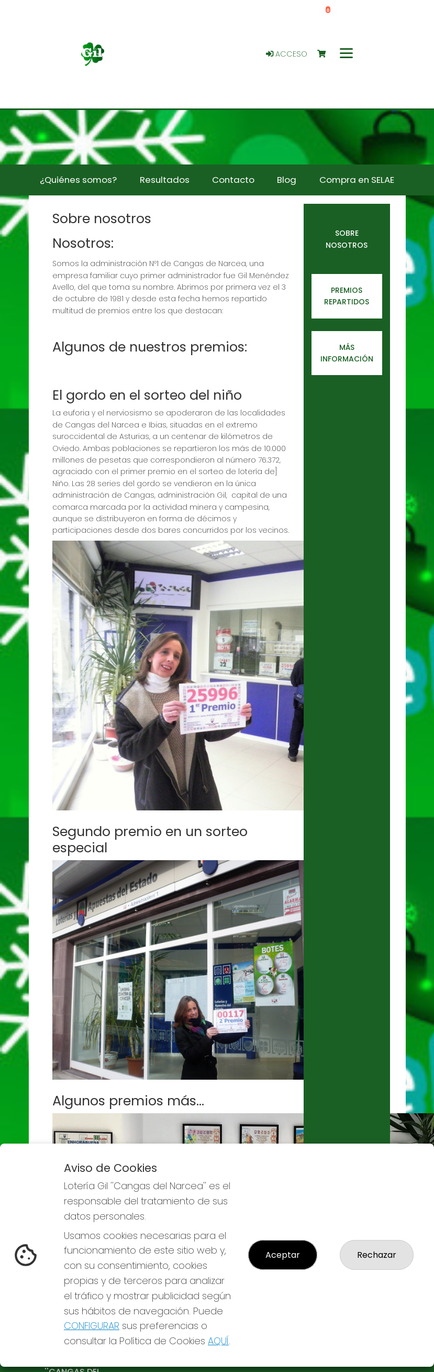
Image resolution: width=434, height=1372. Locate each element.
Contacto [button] (233, 179)
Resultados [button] (165, 179)
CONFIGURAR (91, 1325)
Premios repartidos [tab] (346, 296)
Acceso (286, 54)
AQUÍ (218, 1340)
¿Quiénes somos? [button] (78, 179)
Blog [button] (286, 179)
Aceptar (282, 1255)
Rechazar (376, 1255)
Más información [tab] (346, 353)
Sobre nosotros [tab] (347, 239)
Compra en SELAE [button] (356, 179)
